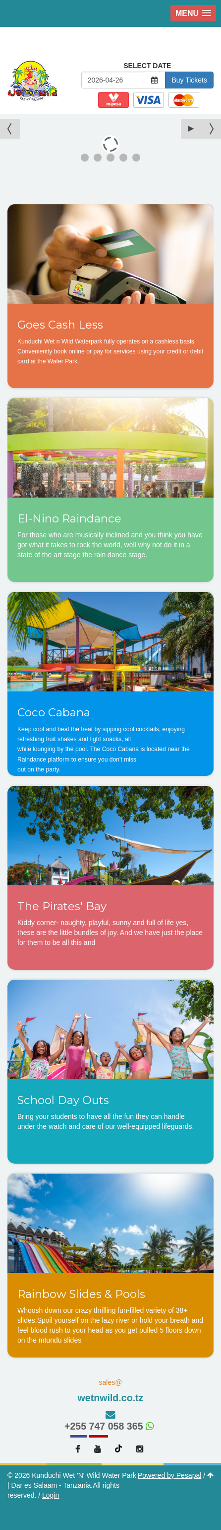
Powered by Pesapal (169, 1475)
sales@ (110, 1391)
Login (50, 1495)
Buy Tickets (189, 80)
